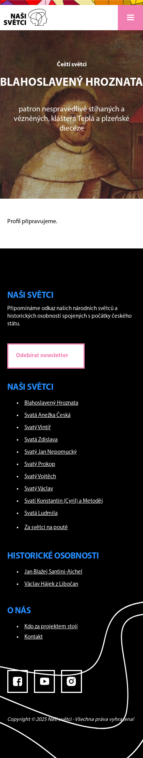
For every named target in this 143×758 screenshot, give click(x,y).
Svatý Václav (38, 489)
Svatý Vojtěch (40, 477)
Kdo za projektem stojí (51, 627)
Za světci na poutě (46, 528)
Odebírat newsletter (42, 356)
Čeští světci (72, 65)
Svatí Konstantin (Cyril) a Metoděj (63, 501)
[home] (23, 15)
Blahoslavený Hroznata (51, 403)
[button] (130, 17)
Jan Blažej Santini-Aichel (53, 572)
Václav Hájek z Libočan (51, 584)
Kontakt (33, 637)
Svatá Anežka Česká (47, 415)
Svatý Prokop (39, 464)
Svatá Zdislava (41, 440)
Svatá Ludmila (41, 513)
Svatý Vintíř (37, 428)
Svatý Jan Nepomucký (50, 452)
